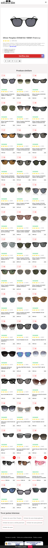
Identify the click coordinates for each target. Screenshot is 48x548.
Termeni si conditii (10, 537)
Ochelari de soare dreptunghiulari (33, 518)
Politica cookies (37, 537)
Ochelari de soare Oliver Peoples (12, 518)
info (14, 98)
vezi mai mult (13, 46)
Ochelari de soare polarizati (34, 523)
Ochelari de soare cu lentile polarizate (13, 523)
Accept (30, 546)
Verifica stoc (31, 56)
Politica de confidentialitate (24, 537)
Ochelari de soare (8, 527)
